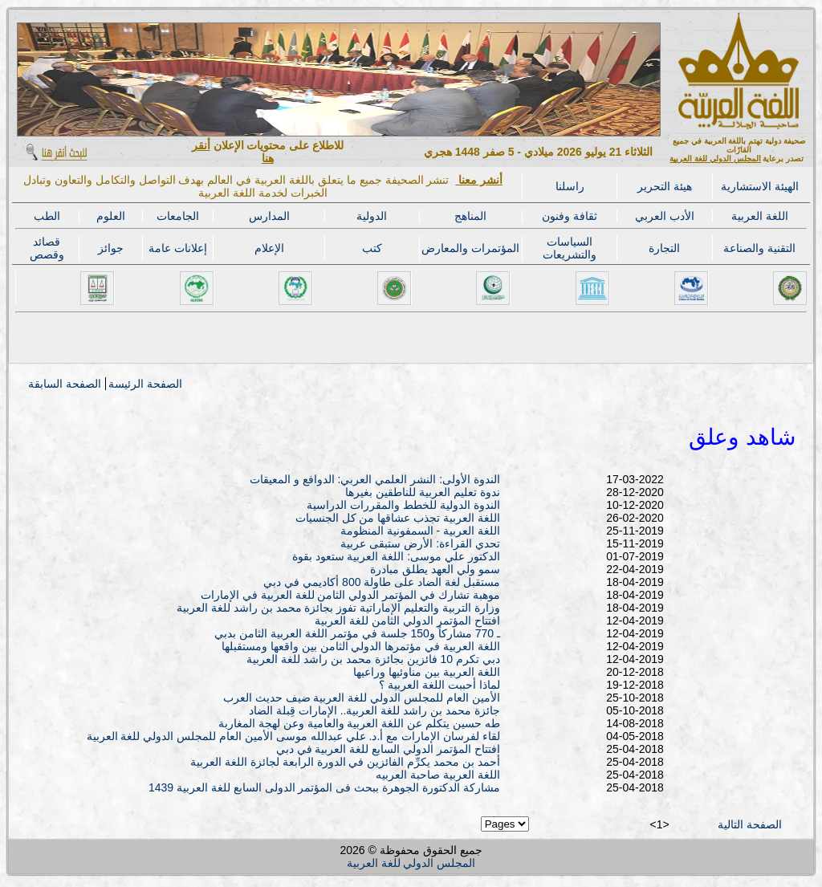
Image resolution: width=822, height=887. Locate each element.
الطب (47, 216)
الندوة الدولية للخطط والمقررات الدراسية (403, 504)
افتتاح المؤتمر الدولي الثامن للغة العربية (407, 620)
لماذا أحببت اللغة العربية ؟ (439, 684)
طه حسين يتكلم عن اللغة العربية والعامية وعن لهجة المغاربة (359, 723)
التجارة (664, 248)
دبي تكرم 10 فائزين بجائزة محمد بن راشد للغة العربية (373, 659)
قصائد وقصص (47, 248)
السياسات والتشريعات (569, 248)
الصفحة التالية (750, 824)
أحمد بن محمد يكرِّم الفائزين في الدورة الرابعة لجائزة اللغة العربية (345, 761)
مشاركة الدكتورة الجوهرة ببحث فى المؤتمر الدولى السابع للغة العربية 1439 (324, 787)
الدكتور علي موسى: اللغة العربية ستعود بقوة (396, 556)
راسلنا (569, 186)
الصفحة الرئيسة (145, 383)
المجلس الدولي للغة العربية (714, 158)
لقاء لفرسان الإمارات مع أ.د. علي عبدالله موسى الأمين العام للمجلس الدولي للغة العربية (293, 736)
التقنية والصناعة (759, 248)
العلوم (110, 216)
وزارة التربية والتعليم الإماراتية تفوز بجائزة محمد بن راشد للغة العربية (338, 607)
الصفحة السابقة (64, 383)
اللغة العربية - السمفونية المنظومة (420, 530)
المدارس (269, 216)
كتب (372, 248)
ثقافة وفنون (569, 216)
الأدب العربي (664, 216)
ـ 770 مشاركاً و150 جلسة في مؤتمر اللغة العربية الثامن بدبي (357, 633)
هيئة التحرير (664, 186)
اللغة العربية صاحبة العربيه (438, 774)
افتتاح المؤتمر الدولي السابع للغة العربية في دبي (388, 749)
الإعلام (269, 248)
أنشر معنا (479, 179)
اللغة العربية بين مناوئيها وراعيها (426, 671)
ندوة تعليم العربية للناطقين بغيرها (422, 492)
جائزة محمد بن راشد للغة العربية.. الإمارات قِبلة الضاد (374, 710)
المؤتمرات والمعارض (470, 248)
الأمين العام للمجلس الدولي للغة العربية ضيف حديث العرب (361, 697)
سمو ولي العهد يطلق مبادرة (435, 569)
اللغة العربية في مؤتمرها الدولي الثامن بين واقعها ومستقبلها (361, 646)
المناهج (470, 216)
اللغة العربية (759, 216)
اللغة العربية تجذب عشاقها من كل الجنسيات (397, 517)
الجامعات (178, 216)
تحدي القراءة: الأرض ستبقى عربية (419, 543)
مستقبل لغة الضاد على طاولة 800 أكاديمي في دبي (381, 582)
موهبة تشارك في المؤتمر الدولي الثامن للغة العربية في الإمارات (350, 594)
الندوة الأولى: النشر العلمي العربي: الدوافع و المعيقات (375, 479)
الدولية (371, 216)
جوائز (111, 248)
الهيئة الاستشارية (760, 186)
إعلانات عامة (178, 248)
